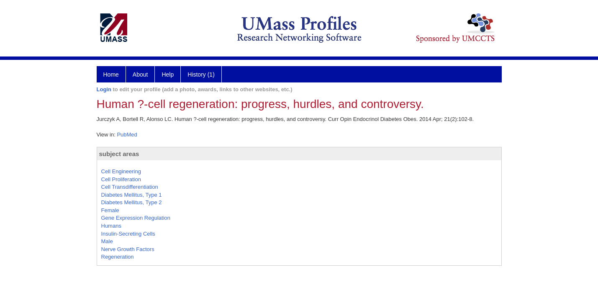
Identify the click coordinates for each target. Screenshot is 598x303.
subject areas (119, 153)
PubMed (127, 134)
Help (168, 74)
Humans (111, 226)
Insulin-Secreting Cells (128, 234)
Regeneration (117, 257)
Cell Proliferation (121, 179)
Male (107, 241)
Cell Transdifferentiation (129, 187)
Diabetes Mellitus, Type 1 (131, 195)
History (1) (201, 74)
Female (110, 210)
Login (104, 89)
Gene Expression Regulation (136, 218)
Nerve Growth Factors (127, 249)
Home (111, 74)
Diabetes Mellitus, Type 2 (131, 202)
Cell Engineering (121, 171)
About (140, 74)
